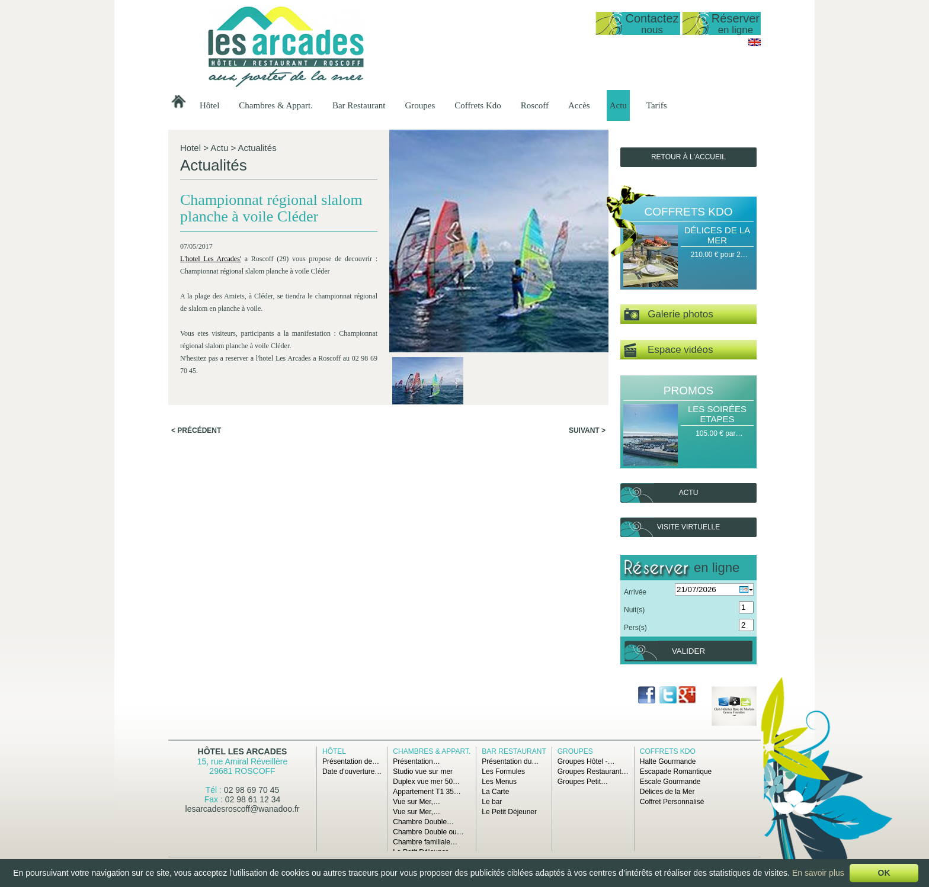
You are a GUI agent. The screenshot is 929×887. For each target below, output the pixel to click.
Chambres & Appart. (276, 105)
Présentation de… (350, 761)
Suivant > (587, 430)
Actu (618, 105)
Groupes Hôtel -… (586, 761)
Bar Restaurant (359, 105)
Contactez (651, 23)
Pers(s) (635, 628)
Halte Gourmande (668, 761)
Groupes (420, 105)
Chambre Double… (423, 822)
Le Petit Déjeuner (509, 812)
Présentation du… (510, 761)
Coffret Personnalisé (672, 802)
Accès (579, 105)
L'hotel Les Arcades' (210, 259)
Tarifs (656, 105)
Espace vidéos (668, 350)
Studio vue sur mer (423, 771)
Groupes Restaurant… (593, 771)
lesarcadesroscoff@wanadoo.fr (242, 809)
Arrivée (635, 592)
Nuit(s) (634, 610)
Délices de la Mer (717, 235)
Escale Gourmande (670, 781)
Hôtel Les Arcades (242, 751)
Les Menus (499, 781)
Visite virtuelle (688, 527)
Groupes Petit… (583, 781)
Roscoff (535, 105)
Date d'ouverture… (352, 771)
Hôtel (209, 105)
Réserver (736, 23)
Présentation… (416, 761)
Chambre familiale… (425, 842)
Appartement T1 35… (427, 792)
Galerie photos (668, 314)
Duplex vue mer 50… (426, 781)
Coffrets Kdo (477, 105)
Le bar (492, 802)
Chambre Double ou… (428, 832)
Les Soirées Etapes (717, 414)
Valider (688, 651)
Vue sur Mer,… (416, 802)
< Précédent (196, 430)
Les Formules (503, 771)
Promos (688, 390)
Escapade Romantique (676, 771)
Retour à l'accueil (688, 157)
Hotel (190, 148)
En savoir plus (818, 873)
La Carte (495, 792)
